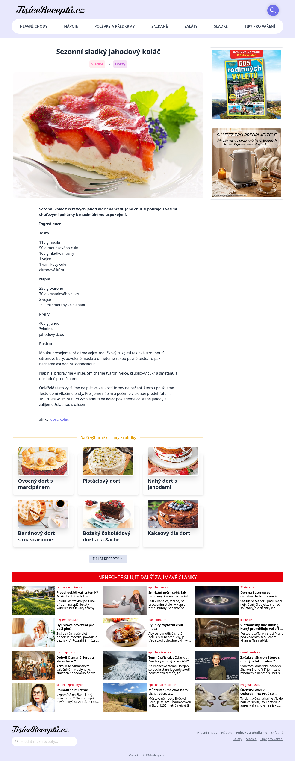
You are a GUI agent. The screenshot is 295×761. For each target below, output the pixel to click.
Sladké (221, 26)
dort (54, 419)
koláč (64, 419)
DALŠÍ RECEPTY (108, 558)
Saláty (191, 26)
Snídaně (159, 26)
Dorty (120, 64)
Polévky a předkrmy (114, 26)
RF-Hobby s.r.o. (156, 755)
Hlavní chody (33, 26)
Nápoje (71, 26)
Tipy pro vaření (259, 26)
